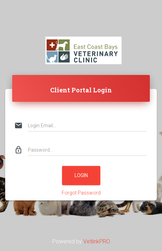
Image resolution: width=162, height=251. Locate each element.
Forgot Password (81, 193)
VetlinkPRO (96, 241)
